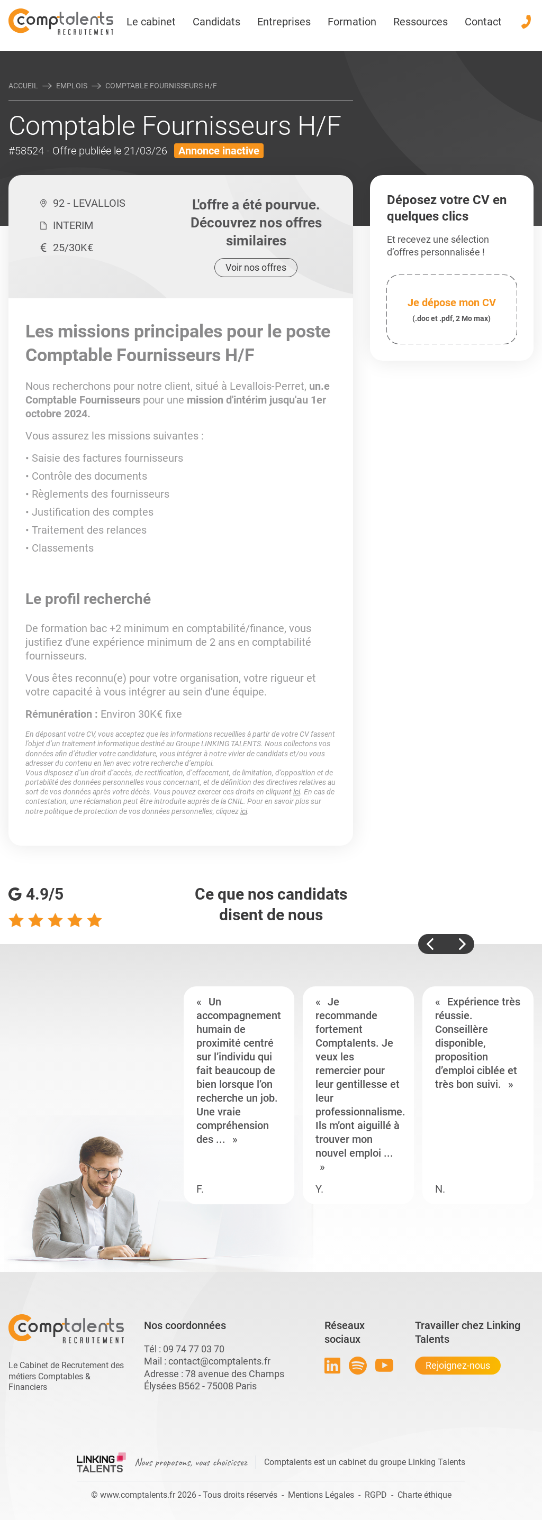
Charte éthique (424, 1495)
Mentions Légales (321, 1495)
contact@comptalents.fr (219, 1361)
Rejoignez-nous (458, 1365)
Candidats (216, 21)
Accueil (23, 85)
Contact (483, 21)
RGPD (376, 1495)
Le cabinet (151, 21)
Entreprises (284, 21)
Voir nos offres (255, 267)
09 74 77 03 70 (193, 1348)
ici (296, 792)
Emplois (71, 85)
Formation (352, 21)
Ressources (420, 21)
